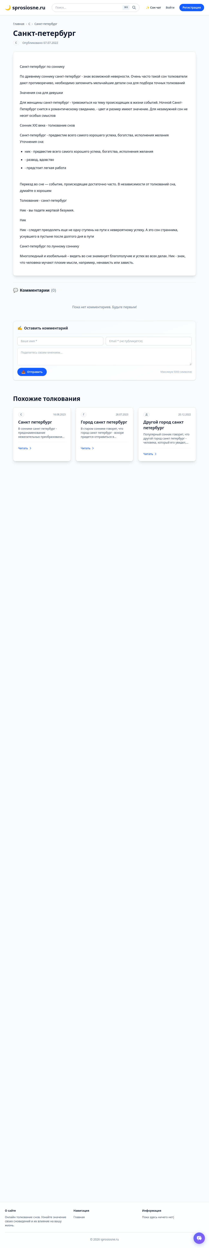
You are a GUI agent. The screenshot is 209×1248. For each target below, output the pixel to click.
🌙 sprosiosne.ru (25, 7)
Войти (170, 7)
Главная (18, 24)
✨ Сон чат (153, 7)
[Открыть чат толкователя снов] (199, 1238)
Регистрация (192, 7)
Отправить (32, 371)
